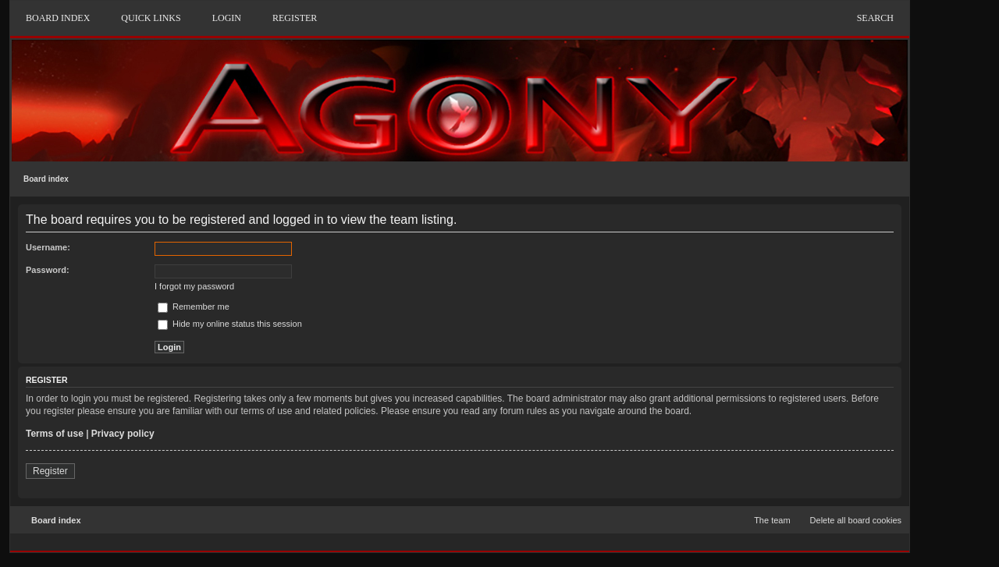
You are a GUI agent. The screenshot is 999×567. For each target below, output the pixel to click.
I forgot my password (194, 286)
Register (50, 471)
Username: (48, 247)
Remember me (193, 306)
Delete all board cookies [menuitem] (855, 520)
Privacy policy (123, 433)
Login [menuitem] (226, 17)
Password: (47, 270)
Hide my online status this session (230, 323)
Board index (46, 179)
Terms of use (55, 433)
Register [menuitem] (294, 17)
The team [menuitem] (772, 520)
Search (875, 17)
